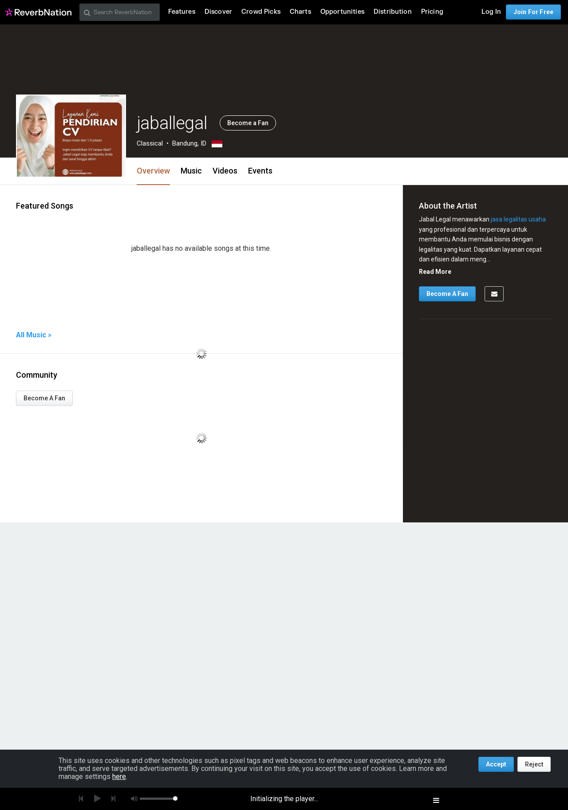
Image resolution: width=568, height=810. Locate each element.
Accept (496, 764)
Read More (435, 271)
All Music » (33, 335)
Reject (534, 764)
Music (191, 170)
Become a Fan (247, 122)
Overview (153, 170)
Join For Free (533, 12)
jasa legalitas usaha (518, 219)
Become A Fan (44, 398)
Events (260, 170)
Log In (491, 12)
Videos (225, 170)
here (119, 776)
